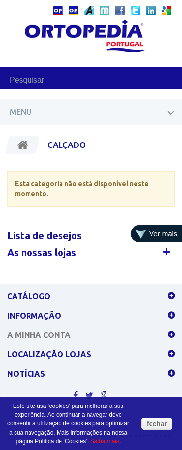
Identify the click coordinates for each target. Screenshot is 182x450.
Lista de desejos (44, 235)
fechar (157, 424)
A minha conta (39, 335)
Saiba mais (105, 441)
